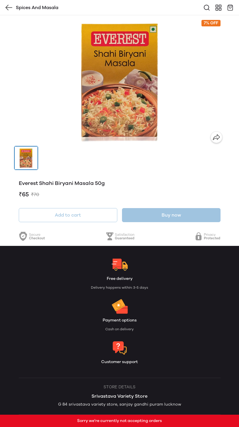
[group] (119, 80)
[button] (26, 158)
